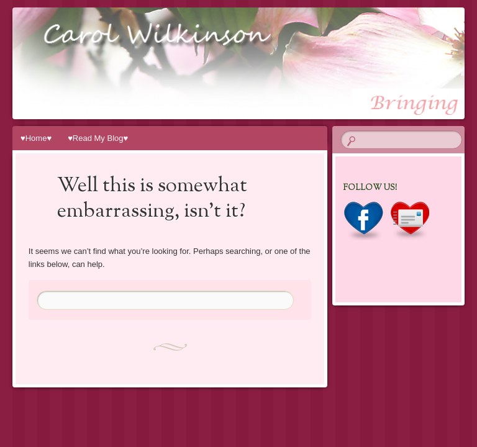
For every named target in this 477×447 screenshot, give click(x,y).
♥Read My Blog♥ (98, 138)
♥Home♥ (36, 138)
